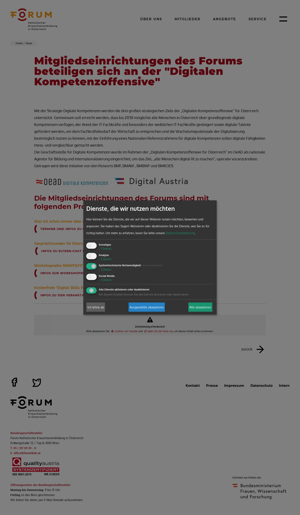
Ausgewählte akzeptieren (147, 307)
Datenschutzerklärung (180, 233)
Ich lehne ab (96, 307)
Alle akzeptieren (200, 307)
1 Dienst (105, 248)
